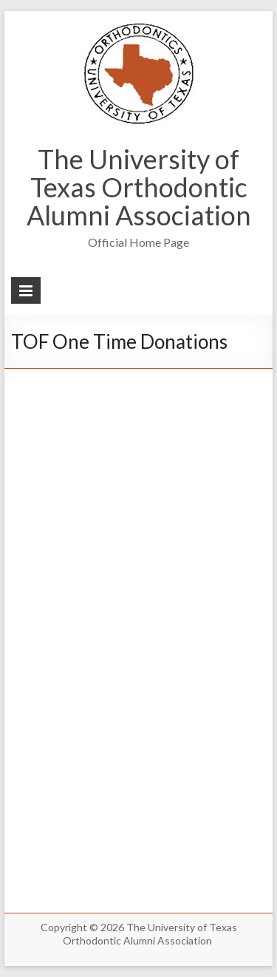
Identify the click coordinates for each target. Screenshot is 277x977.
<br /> (139, 627)
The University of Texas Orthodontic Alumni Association (139, 187)
